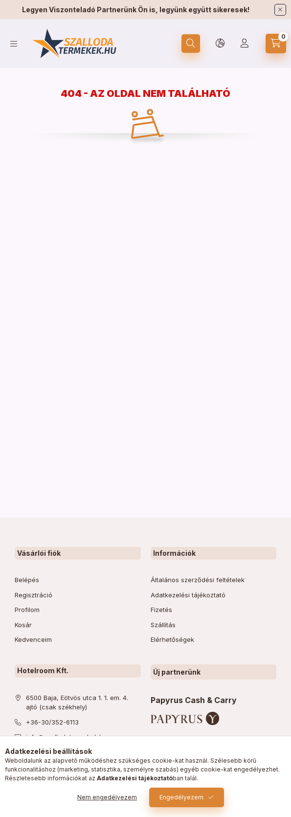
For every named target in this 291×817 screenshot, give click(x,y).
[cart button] (276, 43)
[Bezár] (280, 10)
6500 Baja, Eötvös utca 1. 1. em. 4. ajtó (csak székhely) (77, 702)
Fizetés (161, 609)
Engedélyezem (181, 797)
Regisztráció (33, 595)
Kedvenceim (33, 639)
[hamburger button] (13, 44)
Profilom (27, 609)
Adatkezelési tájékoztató (188, 595)
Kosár (23, 625)
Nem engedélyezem (107, 797)
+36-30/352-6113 (52, 722)
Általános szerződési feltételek (198, 580)
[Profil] (244, 43)
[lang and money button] (220, 43)
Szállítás (163, 625)
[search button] (190, 43)
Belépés (27, 580)
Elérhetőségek (172, 639)
